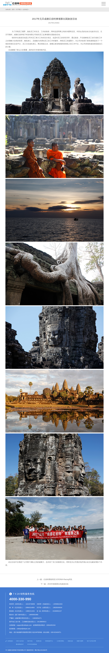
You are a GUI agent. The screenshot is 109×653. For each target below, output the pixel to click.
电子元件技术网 (91, 641)
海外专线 (29, 641)
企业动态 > (26, 9)
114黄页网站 (60, 641)
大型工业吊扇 (20, 641)
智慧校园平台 (49, 641)
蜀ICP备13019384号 (41, 650)
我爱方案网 (80, 641)
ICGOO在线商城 (32, 644)
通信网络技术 (20, 644)
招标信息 (70, 641)
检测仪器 (38, 641)
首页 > (13, 9)
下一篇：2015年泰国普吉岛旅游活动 (54, 584)
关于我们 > (19, 9)
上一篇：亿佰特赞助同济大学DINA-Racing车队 (54, 579)
